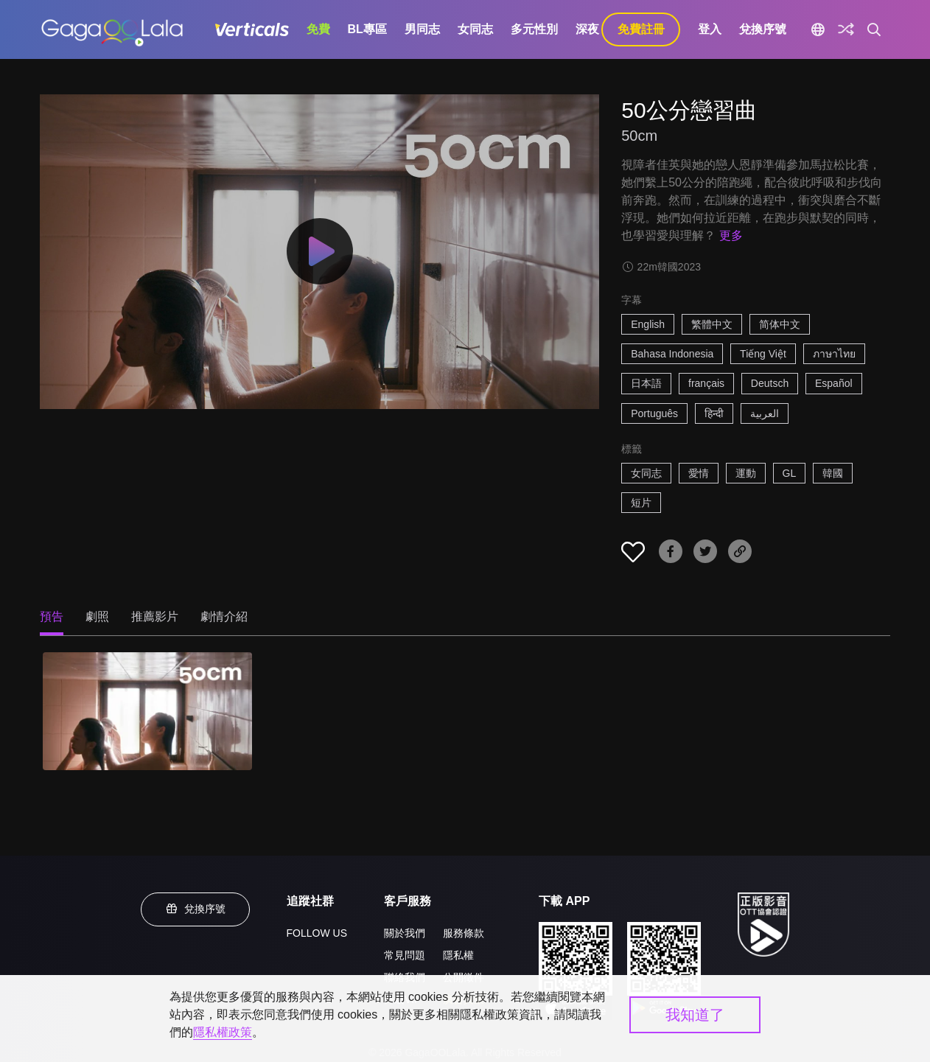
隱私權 (458, 955)
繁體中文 (712, 324)
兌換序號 (762, 29)
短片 (641, 503)
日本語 (646, 383)
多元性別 (534, 29)
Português (654, 413)
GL (790, 473)
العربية (764, 413)
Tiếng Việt (763, 354)
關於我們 (404, 933)
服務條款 (463, 933)
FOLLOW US (317, 933)
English (648, 324)
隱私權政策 (222, 1032)
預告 (51, 616)
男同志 (422, 29)
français (706, 383)
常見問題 (404, 955)
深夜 (587, 29)
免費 (318, 29)
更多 (731, 235)
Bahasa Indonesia (672, 354)
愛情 (698, 473)
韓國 (832, 473)
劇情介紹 (224, 616)
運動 (745, 473)
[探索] (846, 29)
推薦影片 (154, 616)
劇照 (97, 616)
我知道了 (694, 1015)
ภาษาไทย (834, 354)
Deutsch (770, 383)
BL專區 (367, 29)
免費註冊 (641, 29)
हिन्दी (714, 413)
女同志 (475, 29)
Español (834, 383)
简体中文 (779, 324)
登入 (709, 29)
